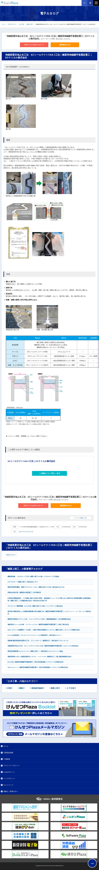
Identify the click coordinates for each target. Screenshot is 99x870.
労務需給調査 (8, 753)
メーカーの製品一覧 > (80, 518)
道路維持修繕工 (37, 688)
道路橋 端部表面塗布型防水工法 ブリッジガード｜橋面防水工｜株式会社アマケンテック (38, 640)
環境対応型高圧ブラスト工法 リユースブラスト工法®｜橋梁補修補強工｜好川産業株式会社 (39, 619)
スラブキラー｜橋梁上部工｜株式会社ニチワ (23, 582)
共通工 (10, 688)
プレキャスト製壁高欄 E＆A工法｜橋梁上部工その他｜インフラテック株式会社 (35, 606)
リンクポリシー (9, 778)
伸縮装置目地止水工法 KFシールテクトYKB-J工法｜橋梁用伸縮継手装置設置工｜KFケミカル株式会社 (43, 646)
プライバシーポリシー (11, 765)
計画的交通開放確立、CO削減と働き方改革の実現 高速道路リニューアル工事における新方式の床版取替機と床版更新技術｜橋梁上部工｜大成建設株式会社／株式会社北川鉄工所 (49, 599)
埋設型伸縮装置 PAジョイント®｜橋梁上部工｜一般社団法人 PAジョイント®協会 (35, 651)
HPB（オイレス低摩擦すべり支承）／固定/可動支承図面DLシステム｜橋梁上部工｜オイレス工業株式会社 (44, 630)
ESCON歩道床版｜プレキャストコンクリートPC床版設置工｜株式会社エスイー (35, 635)
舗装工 (22, 688)
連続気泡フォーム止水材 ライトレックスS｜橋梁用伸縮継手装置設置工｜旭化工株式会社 (38, 624)
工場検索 (6, 759)
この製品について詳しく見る (49, 473)
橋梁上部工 (30, 24)
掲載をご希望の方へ (10, 791)
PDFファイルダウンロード (34, 45)
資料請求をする (65, 45)
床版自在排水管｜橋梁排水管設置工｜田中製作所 (24, 592)
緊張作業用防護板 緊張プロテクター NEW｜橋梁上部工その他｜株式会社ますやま (36, 587)
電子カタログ (12, 24)
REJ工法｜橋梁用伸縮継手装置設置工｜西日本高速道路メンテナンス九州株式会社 (35, 662)
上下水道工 (71, 688)
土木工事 (21, 24)
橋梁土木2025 (11, 555)
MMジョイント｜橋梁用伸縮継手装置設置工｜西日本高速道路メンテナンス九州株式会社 (38, 667)
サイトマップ (8, 785)
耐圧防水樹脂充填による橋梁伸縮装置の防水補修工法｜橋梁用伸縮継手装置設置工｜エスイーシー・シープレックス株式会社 (49, 613)
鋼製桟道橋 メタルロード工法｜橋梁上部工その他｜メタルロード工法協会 (33, 576)
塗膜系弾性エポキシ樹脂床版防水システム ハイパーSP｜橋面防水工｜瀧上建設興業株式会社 (39, 656)
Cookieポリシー (9, 772)
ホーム (4, 24)
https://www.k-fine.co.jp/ (26, 531)
